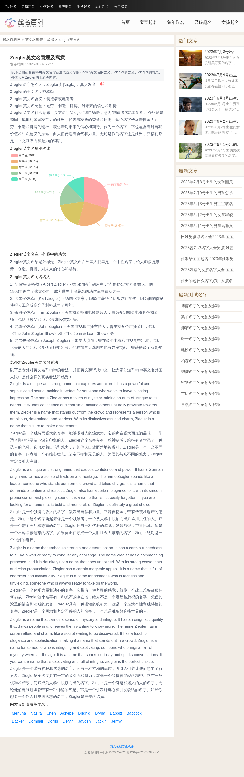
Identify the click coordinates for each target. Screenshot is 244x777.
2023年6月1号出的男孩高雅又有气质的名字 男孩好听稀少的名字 (223, 144)
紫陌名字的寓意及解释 (200, 317)
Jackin (101, 721)
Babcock (134, 713)
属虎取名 (65, 6)
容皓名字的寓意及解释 (200, 383)
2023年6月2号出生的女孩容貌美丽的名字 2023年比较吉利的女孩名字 (223, 121)
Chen (51, 713)
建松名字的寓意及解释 (200, 350)
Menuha (19, 713)
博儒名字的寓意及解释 (200, 306)
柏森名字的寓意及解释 (200, 361)
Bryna (100, 713)
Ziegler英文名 (70, 40)
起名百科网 (12, 40)
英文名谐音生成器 (39, 40)
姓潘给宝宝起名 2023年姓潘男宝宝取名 (210, 259)
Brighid (84, 713)
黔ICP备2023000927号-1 (143, 752)
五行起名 (102, 6)
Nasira (36, 713)
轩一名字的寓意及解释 (200, 339)
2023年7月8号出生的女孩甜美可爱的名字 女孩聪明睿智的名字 (223, 52)
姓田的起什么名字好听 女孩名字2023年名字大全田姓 (210, 281)
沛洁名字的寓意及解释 (200, 328)
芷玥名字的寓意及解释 (200, 394)
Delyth (68, 721)
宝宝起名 (9, 6)
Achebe (67, 713)
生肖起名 (83, 6)
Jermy (116, 721)
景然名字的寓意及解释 (200, 405)
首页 (125, 22)
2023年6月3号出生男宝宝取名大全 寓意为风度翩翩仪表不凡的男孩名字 (223, 98)
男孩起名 (28, 6)
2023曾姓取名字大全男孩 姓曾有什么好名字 (210, 248)
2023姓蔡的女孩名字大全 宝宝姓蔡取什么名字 (210, 270)
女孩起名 (46, 6)
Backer (18, 721)
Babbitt (116, 713)
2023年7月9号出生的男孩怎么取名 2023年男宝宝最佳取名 (223, 75)
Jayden (84, 721)
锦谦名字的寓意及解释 (200, 372)
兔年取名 (120, 6)
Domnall (36, 721)
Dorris (53, 721)
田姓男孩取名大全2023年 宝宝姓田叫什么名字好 (210, 237)
